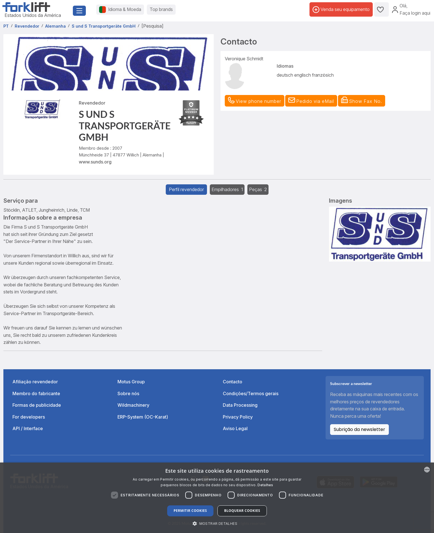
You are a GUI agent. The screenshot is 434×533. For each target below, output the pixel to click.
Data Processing (240, 405)
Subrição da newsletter (359, 429)
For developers (28, 417)
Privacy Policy (238, 417)
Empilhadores (227, 189)
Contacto (232, 381)
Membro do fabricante (36, 393)
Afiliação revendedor (35, 381)
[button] (311, 101)
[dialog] (217, 498)
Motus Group (131, 381)
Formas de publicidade (36, 405)
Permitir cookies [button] (190, 510)
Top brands (161, 9)
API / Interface (27, 428)
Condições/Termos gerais (250, 393)
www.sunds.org (95, 162)
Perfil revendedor (186, 189)
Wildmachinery (133, 405)
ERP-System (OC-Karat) (142, 417)
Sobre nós (128, 393)
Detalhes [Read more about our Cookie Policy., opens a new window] (265, 485)
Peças (258, 189)
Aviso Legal (235, 428)
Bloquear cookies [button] (242, 510)
